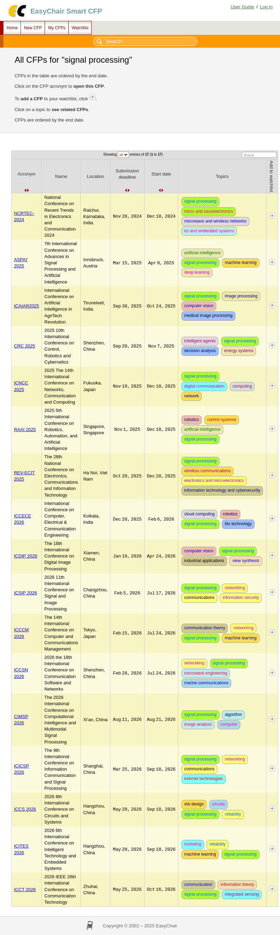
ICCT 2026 (25, 889)
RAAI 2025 (25, 429)
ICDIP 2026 (25, 556)
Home (12, 27)
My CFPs (56, 27)
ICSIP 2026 (25, 592)
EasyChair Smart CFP (66, 11)
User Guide (242, 6)
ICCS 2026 (25, 809)
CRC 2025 (24, 346)
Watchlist (80, 27)
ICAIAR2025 (26, 306)
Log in (266, 6)
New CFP (33, 27)
